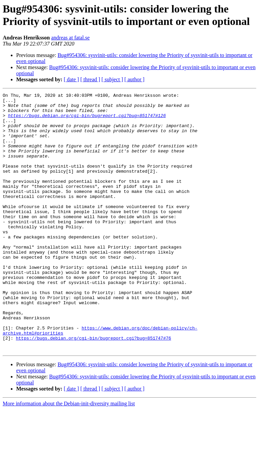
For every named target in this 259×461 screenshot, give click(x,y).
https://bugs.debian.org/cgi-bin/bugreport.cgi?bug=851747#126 (87, 120)
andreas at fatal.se (70, 37)
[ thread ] (90, 79)
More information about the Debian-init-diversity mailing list (69, 455)
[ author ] (134, 79)
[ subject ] (112, 79)
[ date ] (71, 79)
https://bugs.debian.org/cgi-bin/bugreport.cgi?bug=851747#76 (93, 387)
